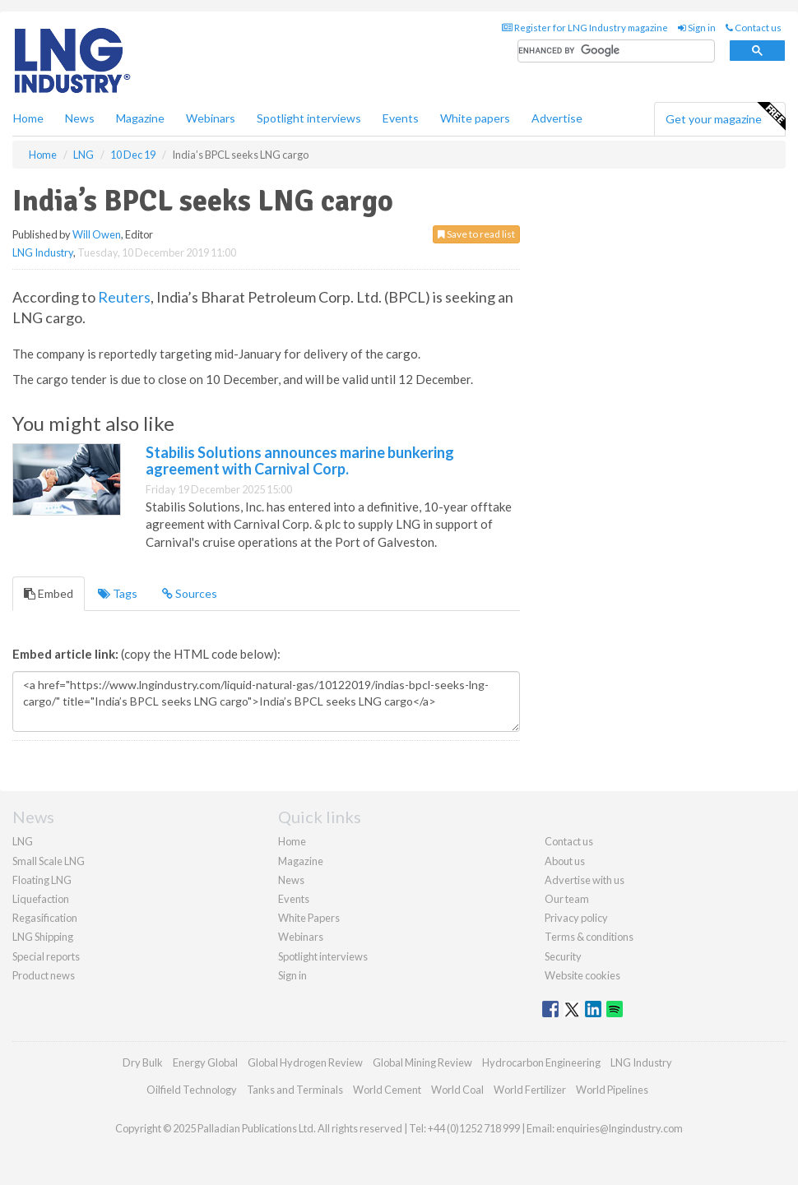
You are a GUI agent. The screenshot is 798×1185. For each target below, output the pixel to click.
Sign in (697, 27)
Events (401, 118)
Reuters (124, 297)
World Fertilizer (530, 1089)
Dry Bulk (143, 1062)
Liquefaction (40, 898)
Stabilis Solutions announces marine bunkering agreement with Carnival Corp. (300, 460)
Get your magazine (725, 117)
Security (563, 956)
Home (28, 118)
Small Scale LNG (48, 861)
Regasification (44, 917)
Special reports (46, 956)
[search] (616, 51)
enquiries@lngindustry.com (619, 1128)
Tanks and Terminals (295, 1089)
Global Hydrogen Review (305, 1062)
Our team (567, 898)
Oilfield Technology (191, 1089)
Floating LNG (42, 879)
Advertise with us (584, 879)
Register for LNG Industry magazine (585, 27)
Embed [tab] (48, 593)
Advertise (556, 118)
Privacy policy (576, 917)
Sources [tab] (189, 593)
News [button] (80, 118)
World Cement (387, 1089)
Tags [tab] (117, 593)
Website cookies (582, 975)
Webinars (210, 118)
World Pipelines (612, 1089)
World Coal (457, 1089)
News (291, 879)
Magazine (140, 118)
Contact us (754, 27)
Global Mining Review (422, 1062)
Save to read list (476, 234)
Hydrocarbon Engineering (541, 1062)
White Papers (309, 917)
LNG (22, 841)
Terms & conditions (589, 936)
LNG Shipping (42, 936)
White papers (475, 118)
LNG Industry (42, 252)
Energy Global (205, 1062)
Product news (43, 975)
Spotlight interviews (309, 118)
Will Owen (96, 234)
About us (565, 861)
